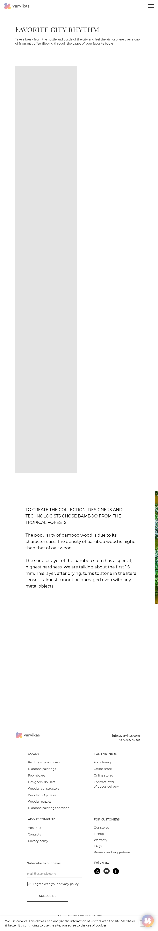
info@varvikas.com (126, 735)
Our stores (101, 828)
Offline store (103, 769)
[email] (54, 874)
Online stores (103, 775)
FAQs (98, 846)
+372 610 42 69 (129, 740)
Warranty (100, 840)
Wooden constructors (43, 788)
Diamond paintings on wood (48, 808)
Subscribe (47, 896)
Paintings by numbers (44, 762)
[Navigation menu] (151, 6)
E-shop (99, 834)
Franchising (102, 762)
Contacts (34, 834)
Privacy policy (38, 841)
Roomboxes (36, 775)
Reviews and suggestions (112, 852)
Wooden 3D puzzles (42, 795)
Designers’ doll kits (41, 782)
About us (34, 828)
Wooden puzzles (39, 801)
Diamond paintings (42, 769)
